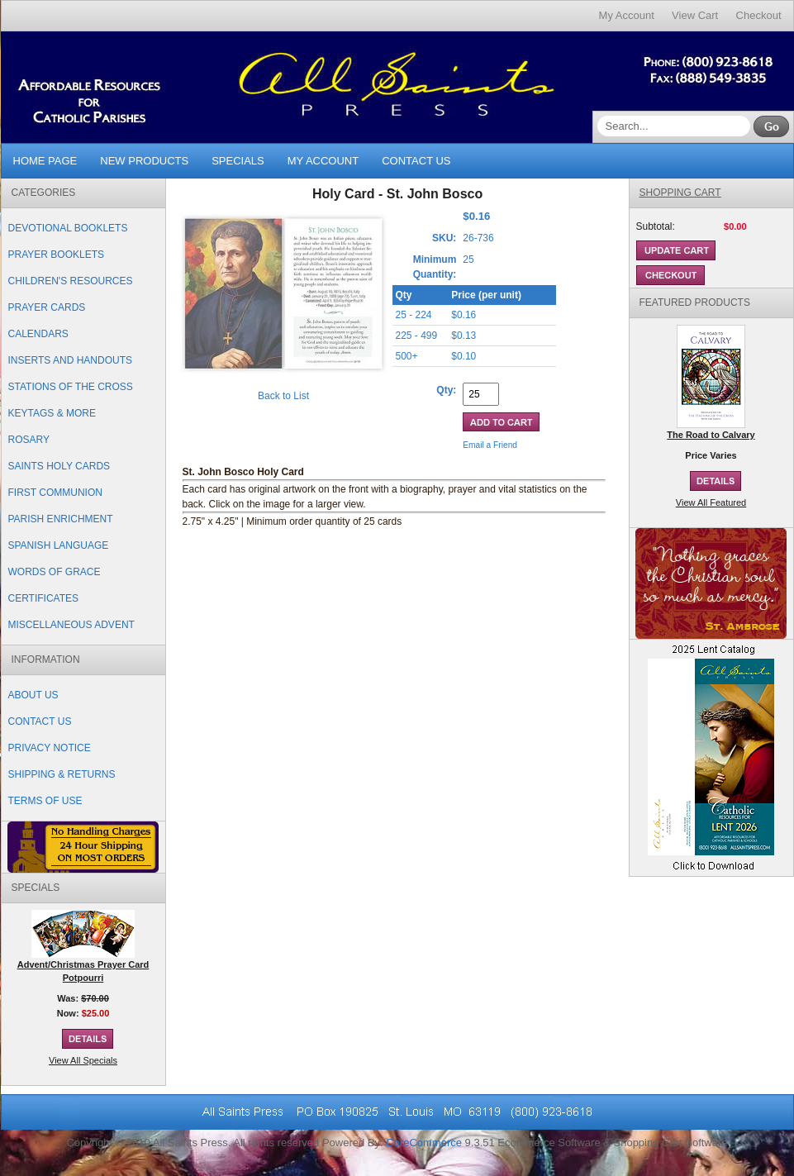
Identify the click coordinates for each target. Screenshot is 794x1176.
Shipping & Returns (62, 774)
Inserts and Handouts (70, 360)
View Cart (695, 15)
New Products (144, 161)
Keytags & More (52, 413)
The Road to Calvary (710, 435)
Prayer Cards (47, 307)
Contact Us (416, 161)
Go (771, 126)
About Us (33, 695)
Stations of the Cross (70, 387)
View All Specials (83, 1060)
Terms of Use (45, 801)
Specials (238, 161)
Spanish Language (58, 545)
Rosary (29, 439)
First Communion (55, 492)
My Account (626, 15)
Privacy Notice (49, 748)
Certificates (43, 598)
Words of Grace (54, 572)
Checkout (759, 15)
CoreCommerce (424, 1142)
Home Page (45, 161)
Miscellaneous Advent (71, 625)
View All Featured (711, 502)
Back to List (283, 396)
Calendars (38, 334)
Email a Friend (490, 445)
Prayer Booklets (56, 254)
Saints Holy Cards (59, 466)
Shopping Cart (680, 192)
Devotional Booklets (68, 228)
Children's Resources (70, 281)
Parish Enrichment (60, 519)
